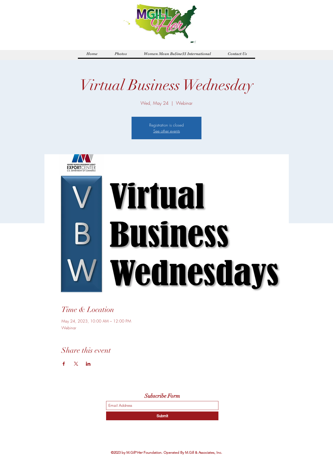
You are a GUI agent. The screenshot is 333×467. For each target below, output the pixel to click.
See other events (166, 131)
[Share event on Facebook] (63, 364)
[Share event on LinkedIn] (88, 364)
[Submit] (162, 416)
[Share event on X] (76, 364)
